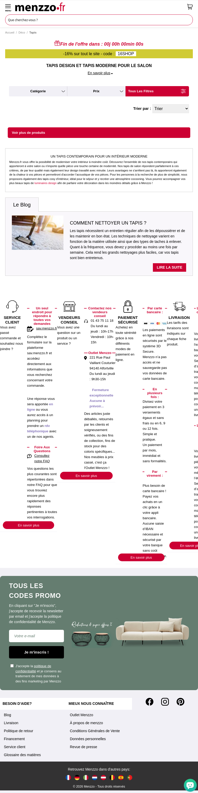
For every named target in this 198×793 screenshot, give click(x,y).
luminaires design (46, 183)
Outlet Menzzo (81, 715)
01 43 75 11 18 (102, 321)
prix (96, 91)
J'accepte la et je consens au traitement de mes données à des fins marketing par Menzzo (35, 673)
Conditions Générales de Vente (95, 731)
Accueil (9, 32)
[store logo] (99, 6)
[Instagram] (165, 702)
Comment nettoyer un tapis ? (108, 223)
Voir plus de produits (28, 133)
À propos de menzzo (86, 723)
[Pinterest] (180, 702)
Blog (7, 715)
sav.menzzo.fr (46, 328)
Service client (14, 747)
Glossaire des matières (22, 755)
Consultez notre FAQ (42, 458)
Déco (22, 32)
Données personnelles (88, 739)
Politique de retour (18, 731)
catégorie (38, 91)
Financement (14, 739)
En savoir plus (28, 525)
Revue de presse (83, 747)
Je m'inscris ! (36, 652)
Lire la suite (169, 267)
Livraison (11, 723)
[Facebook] (149, 702)
